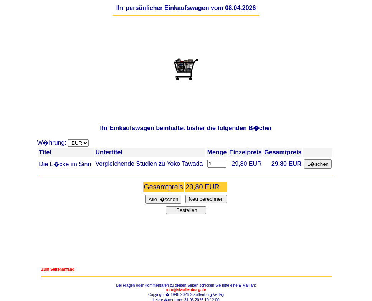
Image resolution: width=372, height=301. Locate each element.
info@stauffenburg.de (186, 290)
